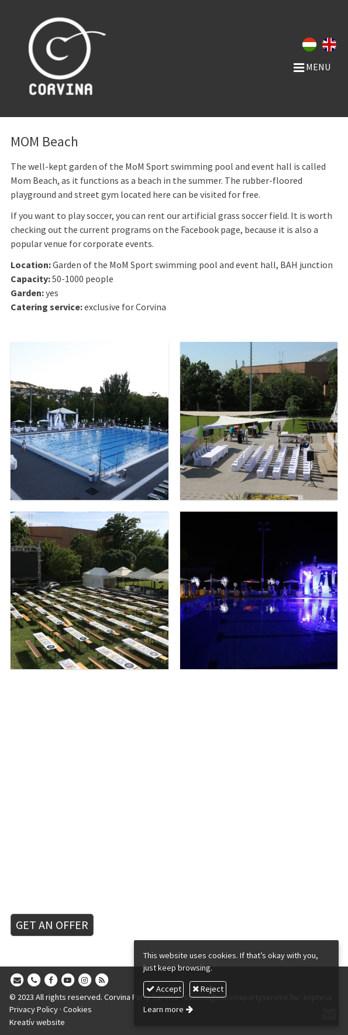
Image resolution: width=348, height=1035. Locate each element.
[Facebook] (50, 980)
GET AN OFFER (52, 924)
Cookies (77, 1009)
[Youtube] (67, 980)
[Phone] (34, 980)
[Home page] (72, 55)
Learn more (163, 1009)
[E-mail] (17, 980)
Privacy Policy (33, 1009)
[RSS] (101, 980)
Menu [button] (312, 67)
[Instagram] (84, 980)
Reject (207, 988)
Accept (163, 988)
